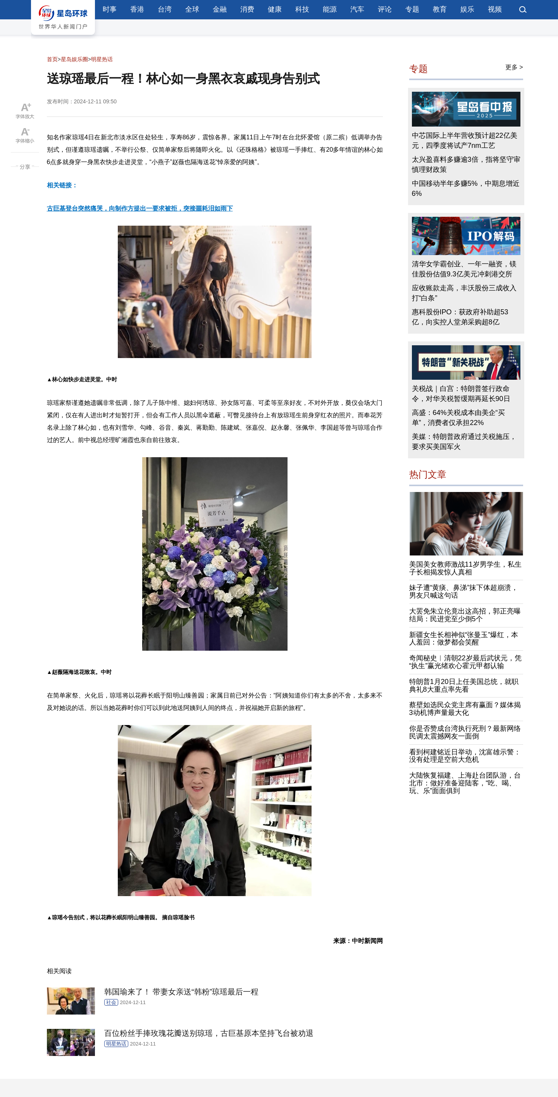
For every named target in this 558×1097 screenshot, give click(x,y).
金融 (220, 9)
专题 (412, 9)
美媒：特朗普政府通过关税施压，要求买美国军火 (464, 442)
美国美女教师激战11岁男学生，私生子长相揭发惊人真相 (465, 568)
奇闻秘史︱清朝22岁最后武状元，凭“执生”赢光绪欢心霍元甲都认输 (465, 662)
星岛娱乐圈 (74, 59)
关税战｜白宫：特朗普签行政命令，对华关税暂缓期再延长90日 (461, 394)
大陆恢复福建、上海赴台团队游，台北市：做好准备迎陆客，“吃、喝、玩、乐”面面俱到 (465, 783)
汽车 (357, 9)
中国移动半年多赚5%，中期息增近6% (466, 188)
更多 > (514, 67)
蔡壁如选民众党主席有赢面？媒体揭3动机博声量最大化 (465, 708)
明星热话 (102, 59)
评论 (385, 9)
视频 (495, 9)
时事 (110, 9)
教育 (440, 9)
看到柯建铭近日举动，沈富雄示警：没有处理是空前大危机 (465, 756)
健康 (275, 9)
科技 (302, 9)
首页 (52, 59)
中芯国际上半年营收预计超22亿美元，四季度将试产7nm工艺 (464, 140)
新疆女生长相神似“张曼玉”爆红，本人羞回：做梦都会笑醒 (463, 638)
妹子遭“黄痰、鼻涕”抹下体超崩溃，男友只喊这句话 (463, 591)
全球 (192, 9)
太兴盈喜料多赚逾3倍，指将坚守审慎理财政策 (466, 164)
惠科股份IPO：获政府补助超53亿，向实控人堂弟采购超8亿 (460, 317)
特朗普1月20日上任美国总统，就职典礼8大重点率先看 (463, 685)
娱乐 (467, 9)
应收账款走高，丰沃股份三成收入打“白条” (464, 293)
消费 (247, 9)
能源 (330, 9)
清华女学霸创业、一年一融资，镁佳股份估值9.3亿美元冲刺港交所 (464, 269)
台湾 (165, 9)
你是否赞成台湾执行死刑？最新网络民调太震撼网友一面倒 (465, 732)
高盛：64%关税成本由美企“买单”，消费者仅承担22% (458, 418)
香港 (137, 9)
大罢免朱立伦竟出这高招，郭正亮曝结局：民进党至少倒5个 (465, 615)
